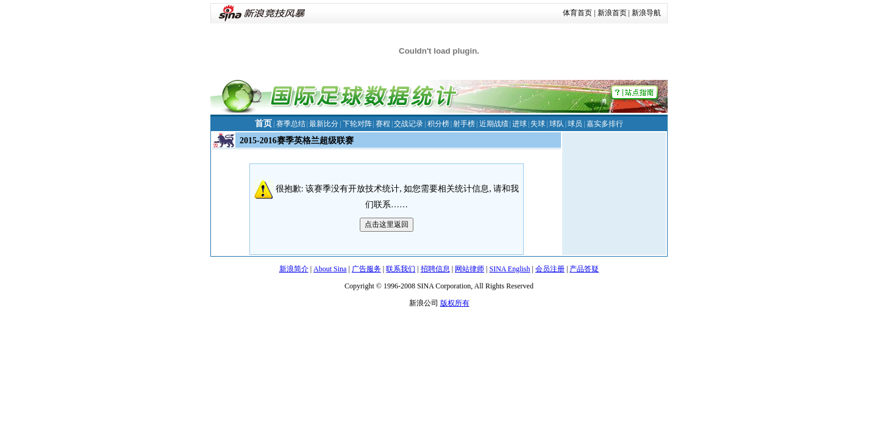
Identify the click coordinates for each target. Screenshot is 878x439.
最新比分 (323, 124)
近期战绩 (494, 124)
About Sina (329, 269)
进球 (519, 124)
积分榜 (438, 124)
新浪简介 (294, 269)
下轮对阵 (357, 124)
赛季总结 (290, 124)
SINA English (509, 269)
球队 (556, 124)
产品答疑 (584, 269)
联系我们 (400, 269)
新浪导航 (646, 13)
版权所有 (454, 303)
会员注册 (550, 269)
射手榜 (464, 124)
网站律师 (469, 269)
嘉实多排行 (605, 124)
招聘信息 (435, 269)
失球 (537, 124)
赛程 (383, 124)
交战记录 (408, 124)
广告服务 (366, 269)
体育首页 (577, 13)
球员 (575, 124)
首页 (263, 123)
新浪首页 (612, 13)
